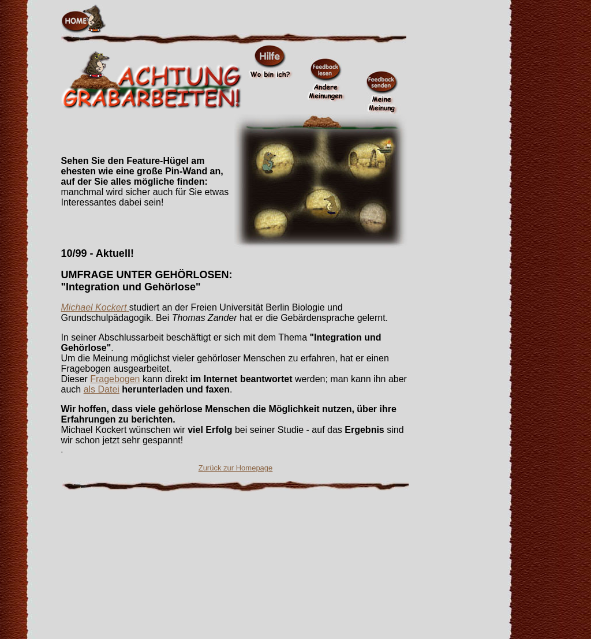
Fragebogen (115, 379)
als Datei (101, 389)
